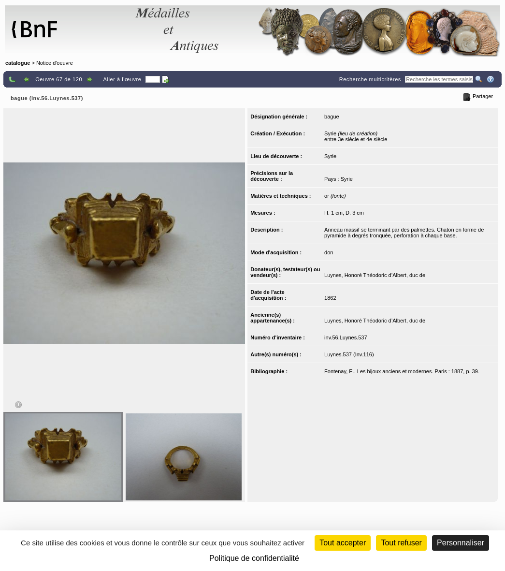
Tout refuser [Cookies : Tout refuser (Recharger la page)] (401, 543)
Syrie (330, 156)
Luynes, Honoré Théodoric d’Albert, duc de (374, 275)
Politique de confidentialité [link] (254, 558)
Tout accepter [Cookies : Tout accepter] (342, 543)
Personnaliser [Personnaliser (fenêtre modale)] (460, 543)
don (328, 252)
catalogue (17, 63)
